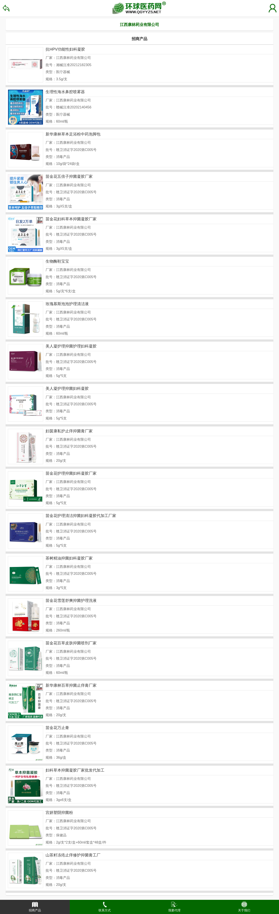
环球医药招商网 (139, 8)
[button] (35, 907)
